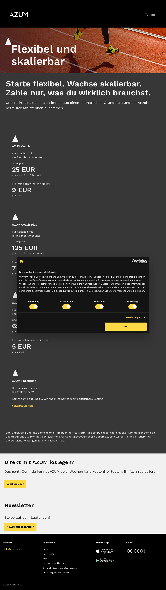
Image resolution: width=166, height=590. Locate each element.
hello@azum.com (23, 405)
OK (125, 326)
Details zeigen (133, 317)
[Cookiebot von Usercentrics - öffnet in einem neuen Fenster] (134, 261)
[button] (146, 14)
